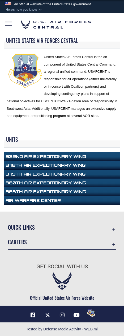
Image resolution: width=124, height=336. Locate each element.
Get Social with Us (62, 267)
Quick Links (21, 227)
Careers (17, 242)
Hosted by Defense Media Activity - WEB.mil (62, 329)
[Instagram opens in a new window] (62, 315)
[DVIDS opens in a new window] (91, 313)
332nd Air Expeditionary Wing (46, 156)
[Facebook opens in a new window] (33, 315)
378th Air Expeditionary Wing (45, 165)
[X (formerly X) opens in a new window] (48, 315)
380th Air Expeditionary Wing (46, 182)
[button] (23, 9)
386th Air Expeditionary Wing (46, 191)
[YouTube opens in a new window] (76, 315)
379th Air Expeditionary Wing (45, 174)
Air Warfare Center (33, 200)
